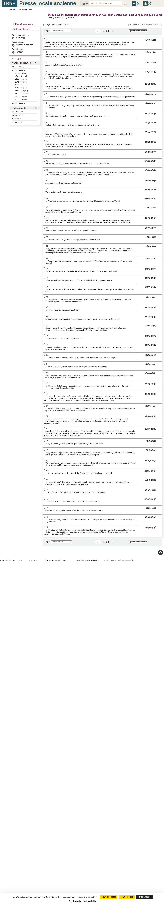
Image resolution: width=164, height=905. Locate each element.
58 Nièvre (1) (17, 122)
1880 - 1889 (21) (21, 96)
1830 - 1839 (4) (21, 82)
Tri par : (48, 31)
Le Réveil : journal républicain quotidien (62, 310)
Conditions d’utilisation (56, 560)
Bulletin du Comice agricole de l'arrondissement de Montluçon (72, 125)
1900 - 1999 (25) (18, 103)
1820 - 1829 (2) (21, 79)
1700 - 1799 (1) (18, 66)
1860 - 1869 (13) (21, 91)
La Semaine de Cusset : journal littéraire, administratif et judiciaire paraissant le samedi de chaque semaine (90, 97)
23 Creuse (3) (17, 115)
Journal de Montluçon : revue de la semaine (63, 183)
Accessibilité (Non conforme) (86, 560)
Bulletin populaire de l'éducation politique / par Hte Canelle (71, 231)
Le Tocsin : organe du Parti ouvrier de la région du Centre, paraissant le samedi (78, 473)
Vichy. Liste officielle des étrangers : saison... (63, 192)
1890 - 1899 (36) (22, 99)
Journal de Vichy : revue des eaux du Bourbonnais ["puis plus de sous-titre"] (77, 164)
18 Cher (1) (16, 119)
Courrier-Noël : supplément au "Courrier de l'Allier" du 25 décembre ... (74, 511)
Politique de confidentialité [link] (82, 901)
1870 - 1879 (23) (21, 94)
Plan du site (32, 560)
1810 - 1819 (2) (21, 76)
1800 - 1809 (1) (21, 73)
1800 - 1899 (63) (18, 70)
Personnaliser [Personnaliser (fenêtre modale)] (144, 897)
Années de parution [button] (21, 63)
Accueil (12, 10)
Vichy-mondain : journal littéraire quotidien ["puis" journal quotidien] (74, 444)
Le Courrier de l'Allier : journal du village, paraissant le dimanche (72, 240)
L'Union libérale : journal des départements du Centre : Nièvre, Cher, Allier (76, 116)
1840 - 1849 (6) (21, 85)
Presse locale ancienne (47, 3)
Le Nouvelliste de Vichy (55, 155)
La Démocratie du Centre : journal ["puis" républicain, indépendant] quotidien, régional (81, 358)
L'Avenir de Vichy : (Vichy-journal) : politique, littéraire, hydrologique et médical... (79, 280)
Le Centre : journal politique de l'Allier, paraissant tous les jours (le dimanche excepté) (81, 271)
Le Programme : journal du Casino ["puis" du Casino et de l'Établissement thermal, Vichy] (82, 201)
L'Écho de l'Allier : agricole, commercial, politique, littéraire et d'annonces (76, 367)
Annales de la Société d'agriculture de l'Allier (64, 65)
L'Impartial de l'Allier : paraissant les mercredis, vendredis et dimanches (75, 492)
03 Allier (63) (17, 112)
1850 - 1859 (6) (21, 88)
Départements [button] (19, 108)
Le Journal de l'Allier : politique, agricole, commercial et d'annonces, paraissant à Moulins (82, 319)
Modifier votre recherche (22, 24)
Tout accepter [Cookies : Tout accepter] (109, 897)
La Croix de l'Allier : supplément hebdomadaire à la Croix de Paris (72, 502)
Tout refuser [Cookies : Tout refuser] (126, 897)
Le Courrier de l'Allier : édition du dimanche (63, 338)
